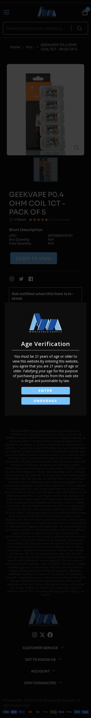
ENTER (46, 391)
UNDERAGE (46, 401)
